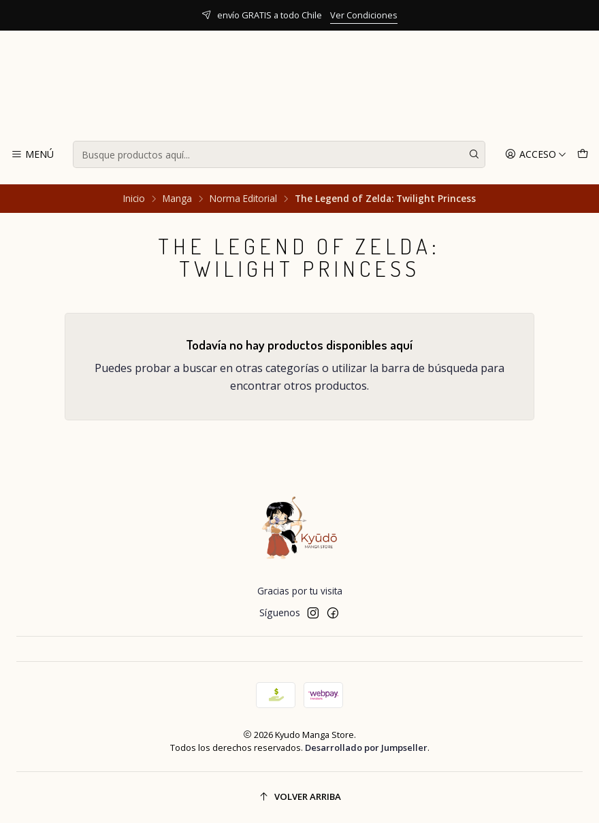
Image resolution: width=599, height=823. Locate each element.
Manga (177, 198)
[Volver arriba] (299, 797)
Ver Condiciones (364, 15)
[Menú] (32, 155)
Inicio (134, 198)
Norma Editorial (243, 198)
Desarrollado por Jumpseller (366, 747)
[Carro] (582, 155)
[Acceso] (536, 155)
